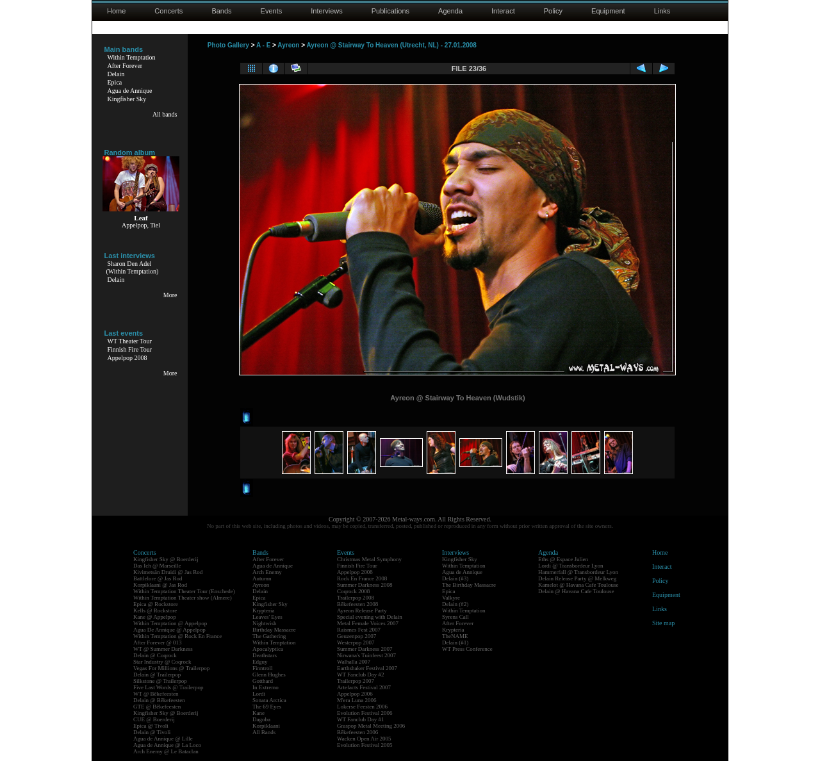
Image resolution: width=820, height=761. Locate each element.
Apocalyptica (267, 649)
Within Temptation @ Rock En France (177, 636)
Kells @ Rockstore (155, 610)
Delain (116, 74)
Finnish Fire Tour (130, 349)
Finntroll (262, 668)
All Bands (263, 732)
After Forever (125, 65)
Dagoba (261, 719)
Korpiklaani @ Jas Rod (160, 585)
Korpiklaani (266, 726)
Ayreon (288, 45)
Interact (503, 11)
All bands (164, 114)
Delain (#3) (455, 578)
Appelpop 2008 (127, 357)
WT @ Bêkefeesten (156, 694)
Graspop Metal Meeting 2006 (371, 726)
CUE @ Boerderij (154, 719)
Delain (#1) (455, 642)
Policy (553, 11)
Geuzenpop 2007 (356, 636)
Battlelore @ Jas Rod (158, 578)
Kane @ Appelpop (154, 617)
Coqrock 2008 (353, 591)
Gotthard (262, 681)
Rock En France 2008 (362, 578)
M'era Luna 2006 (357, 700)
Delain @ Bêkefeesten (159, 700)
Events (272, 11)
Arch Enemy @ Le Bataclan (166, 751)
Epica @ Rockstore (155, 604)
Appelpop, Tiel (141, 225)
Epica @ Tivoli (150, 726)
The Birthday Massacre (469, 585)
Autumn (262, 578)
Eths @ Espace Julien (563, 559)
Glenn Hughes (269, 674)
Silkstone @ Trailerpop (160, 681)
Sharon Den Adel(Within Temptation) (132, 267)
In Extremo (265, 687)
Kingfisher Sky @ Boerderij (166, 559)
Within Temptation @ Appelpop (170, 623)
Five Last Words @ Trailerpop (168, 687)
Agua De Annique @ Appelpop (169, 629)
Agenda (450, 11)
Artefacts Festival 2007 (364, 687)
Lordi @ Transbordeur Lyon (570, 565)
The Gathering (269, 636)
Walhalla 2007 (353, 662)
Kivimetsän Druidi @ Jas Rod (167, 572)
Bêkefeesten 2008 (357, 604)
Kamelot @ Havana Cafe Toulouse (578, 585)
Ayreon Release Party (362, 610)
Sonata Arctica (269, 700)
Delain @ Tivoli (151, 732)
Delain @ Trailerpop (157, 674)
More (170, 295)
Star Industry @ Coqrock (162, 662)
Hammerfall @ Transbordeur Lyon (578, 572)
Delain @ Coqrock (155, 655)
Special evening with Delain (369, 617)
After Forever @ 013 (157, 642)
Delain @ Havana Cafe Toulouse (576, 591)
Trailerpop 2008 (355, 597)
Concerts (168, 11)
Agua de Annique (130, 90)
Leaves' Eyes (267, 617)
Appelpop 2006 (355, 694)
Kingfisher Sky (127, 98)
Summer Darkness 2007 (365, 649)
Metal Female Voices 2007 (367, 623)
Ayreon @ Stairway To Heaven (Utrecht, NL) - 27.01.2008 (391, 45)
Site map (663, 622)
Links (662, 11)
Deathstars (264, 655)
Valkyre (451, 597)
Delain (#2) (455, 604)
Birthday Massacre (274, 629)
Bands (221, 11)
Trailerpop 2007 (355, 681)
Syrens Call (455, 617)
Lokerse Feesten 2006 (362, 706)
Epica (115, 82)
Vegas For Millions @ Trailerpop (171, 668)
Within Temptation (132, 57)
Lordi (258, 694)
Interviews (327, 11)
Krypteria (263, 610)
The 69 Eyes (266, 706)
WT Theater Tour (130, 341)
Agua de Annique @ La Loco (167, 745)
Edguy (260, 662)
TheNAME (455, 636)
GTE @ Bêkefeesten (157, 706)
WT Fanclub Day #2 (360, 674)
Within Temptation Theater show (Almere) (182, 597)
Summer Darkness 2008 (365, 585)
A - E (263, 45)
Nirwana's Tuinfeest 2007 (366, 655)
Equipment (608, 11)
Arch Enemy (267, 572)
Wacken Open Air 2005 (364, 738)
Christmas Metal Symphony (369, 559)
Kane (258, 713)
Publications (390, 11)
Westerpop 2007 (356, 642)
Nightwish (264, 623)
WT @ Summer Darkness (163, 649)
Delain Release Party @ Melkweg (577, 578)
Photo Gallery (228, 45)
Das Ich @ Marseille (157, 565)
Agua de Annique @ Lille (163, 738)
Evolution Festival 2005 (365, 745)
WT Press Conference (467, 649)
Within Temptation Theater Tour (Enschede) (184, 591)
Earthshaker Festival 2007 (367, 668)
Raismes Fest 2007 (359, 629)
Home (116, 11)
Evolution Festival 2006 (365, 713)
